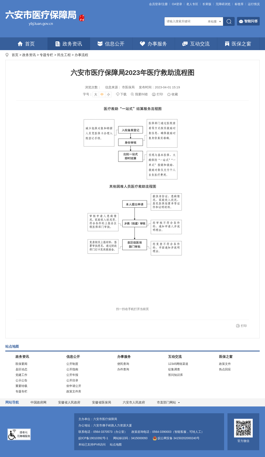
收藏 (175, 94)
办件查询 (123, 369)
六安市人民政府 (134, 402)
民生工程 (64, 55)
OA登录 (177, 4)
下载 (123, 94)
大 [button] (95, 94)
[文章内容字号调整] (97, 94)
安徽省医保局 (101, 402)
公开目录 (72, 380)
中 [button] (102, 94)
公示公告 (21, 380)
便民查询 (123, 363)
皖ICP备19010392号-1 (93, 438)
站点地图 (116, 444)
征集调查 (174, 369)
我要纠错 (141, 94)
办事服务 (153, 44)
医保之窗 (238, 44)
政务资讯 (69, 44)
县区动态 (21, 369)
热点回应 (225, 369)
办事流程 (81, 55)
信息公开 (111, 44)
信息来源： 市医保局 (120, 87)
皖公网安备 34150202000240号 (176, 438)
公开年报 (72, 375)
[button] (206, 4)
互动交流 (196, 44)
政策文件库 (73, 391)
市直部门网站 (168, 402)
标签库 (239, 4)
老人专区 (192, 4)
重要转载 (21, 386)
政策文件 (225, 363)
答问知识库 (175, 375)
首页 (26, 44)
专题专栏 (46, 55)
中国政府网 (38, 402)
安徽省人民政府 (69, 402)
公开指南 (72, 369)
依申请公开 (73, 386)
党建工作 (21, 375)
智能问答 (248, 21)
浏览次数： (93, 87)
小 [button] (108, 94)
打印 (160, 94)
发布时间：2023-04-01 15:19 (159, 87)
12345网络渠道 (178, 363)
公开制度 (72, 363)
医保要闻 (21, 363)
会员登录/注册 (158, 4)
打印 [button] (244, 325)
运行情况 (254, 4)
